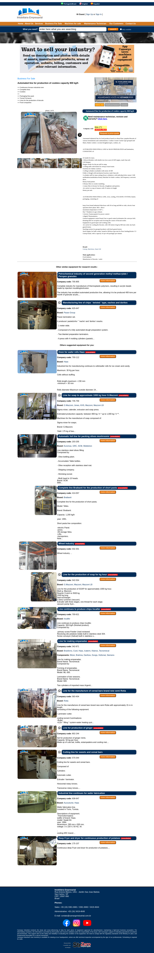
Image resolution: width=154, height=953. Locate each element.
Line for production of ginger (78, 728)
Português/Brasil (70, 4)
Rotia (66, 701)
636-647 (68, 798)
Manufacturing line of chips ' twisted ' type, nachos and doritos (95, 302)
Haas (66, 362)
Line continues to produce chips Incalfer (79, 609)
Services (39, 24)
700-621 (68, 614)
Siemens (110, 655)
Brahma (79, 655)
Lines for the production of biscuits (31, 100)
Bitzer (72, 655)
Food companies (25, 102)
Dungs (94, 655)
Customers (124, 105)
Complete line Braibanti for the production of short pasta (88, 488)
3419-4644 (94, 907)
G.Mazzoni (68, 405)
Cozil (75, 651)
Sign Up (89, 14)
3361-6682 (83, 907)
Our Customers (116, 24)
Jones (76, 405)
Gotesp (85, 249)
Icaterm (87, 651)
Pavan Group (69, 313)
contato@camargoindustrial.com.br (76, 916)
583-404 (68, 696)
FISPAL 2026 (99, 105)
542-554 (68, 580)
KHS (82, 405)
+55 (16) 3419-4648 (76, 911)
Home (20, 24)
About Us (29, 24)
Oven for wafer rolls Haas (72, 352)
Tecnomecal (104, 651)
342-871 (68, 646)
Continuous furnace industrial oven (32, 87)
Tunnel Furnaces (25, 98)
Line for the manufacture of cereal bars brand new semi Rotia (94, 691)
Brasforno (68, 651)
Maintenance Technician (95, 24)
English (85, 4)
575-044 (68, 758)
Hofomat (102, 655)
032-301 (68, 549)
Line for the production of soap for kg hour (85, 574)
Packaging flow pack (27, 96)
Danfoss (87, 655)
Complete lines (25, 89)
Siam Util (98, 249)
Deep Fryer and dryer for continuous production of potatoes (89, 838)
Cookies (22, 92)
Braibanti (67, 497)
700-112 (68, 357)
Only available (126, 29)
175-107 (68, 843)
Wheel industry (66, 543)
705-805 (68, 282)
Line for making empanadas (73, 641)
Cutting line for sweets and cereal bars (83, 752)
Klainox (95, 651)
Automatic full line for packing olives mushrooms (84, 436)
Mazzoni (89, 405)
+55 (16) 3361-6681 (69, 907)
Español (96, 4)
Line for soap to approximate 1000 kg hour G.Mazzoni (90, 395)
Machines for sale (73, 24)
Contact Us (131, 24)
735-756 (68, 401)
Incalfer (67, 619)
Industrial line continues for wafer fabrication (82, 793)
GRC (75, 446)
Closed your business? (112, 105)
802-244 (68, 734)
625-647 (68, 308)
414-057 (68, 493)
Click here (102, 119)
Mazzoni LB (99, 405)
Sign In (99, 14)
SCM (80, 446)
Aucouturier (69, 803)
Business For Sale (53, 24)
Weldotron (87, 446)
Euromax (68, 446)
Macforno (91, 249)
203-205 (68, 442)
